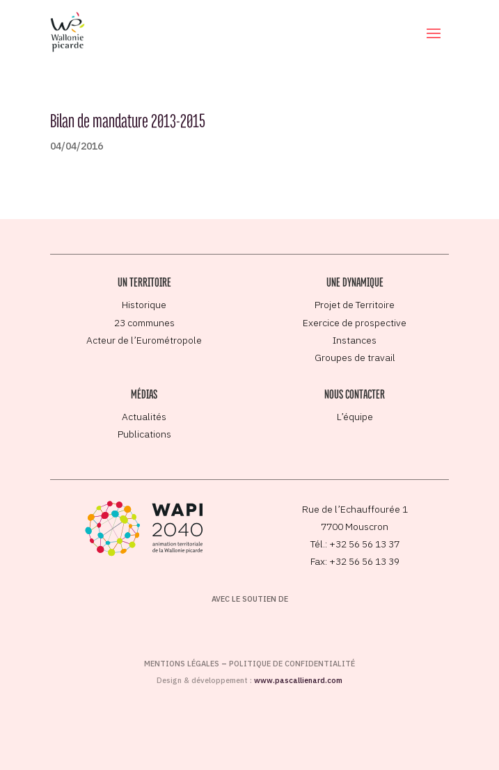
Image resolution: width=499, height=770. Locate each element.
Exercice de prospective (354, 322)
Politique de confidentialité (292, 663)
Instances (355, 340)
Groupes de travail (355, 357)
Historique (144, 304)
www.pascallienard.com (298, 680)
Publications (144, 434)
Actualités (144, 416)
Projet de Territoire (355, 304)
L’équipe (355, 416)
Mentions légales (181, 663)
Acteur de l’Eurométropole (144, 340)
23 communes (144, 322)
